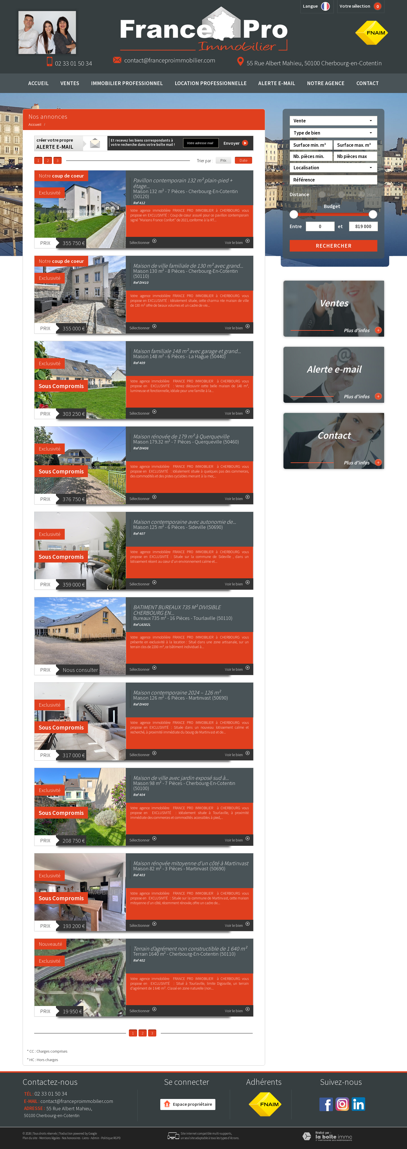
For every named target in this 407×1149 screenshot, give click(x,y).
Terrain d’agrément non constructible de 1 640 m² (190, 948)
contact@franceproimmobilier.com (169, 60)
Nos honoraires (71, 1138)
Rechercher (334, 245)
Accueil (38, 83)
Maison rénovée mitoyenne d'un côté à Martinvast (190, 863)
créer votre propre (54, 143)
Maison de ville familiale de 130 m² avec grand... (188, 265)
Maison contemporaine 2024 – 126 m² (176, 692)
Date (243, 160)
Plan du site (30, 1138)
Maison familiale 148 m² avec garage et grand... (187, 350)
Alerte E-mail (276, 83)
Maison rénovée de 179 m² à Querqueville (181, 436)
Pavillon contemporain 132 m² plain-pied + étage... (182, 183)
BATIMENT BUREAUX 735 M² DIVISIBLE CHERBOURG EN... (176, 609)
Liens (85, 1138)
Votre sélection (355, 6)
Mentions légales (49, 1138)
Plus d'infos (363, 330)
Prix (223, 160)
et (340, 226)
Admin (95, 1138)
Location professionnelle (211, 83)
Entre (296, 226)
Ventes (69, 83)
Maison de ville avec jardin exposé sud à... (181, 777)
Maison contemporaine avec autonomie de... (184, 521)
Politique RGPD (110, 1138)
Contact (367, 83)
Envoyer (236, 143)
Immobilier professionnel (127, 83)
